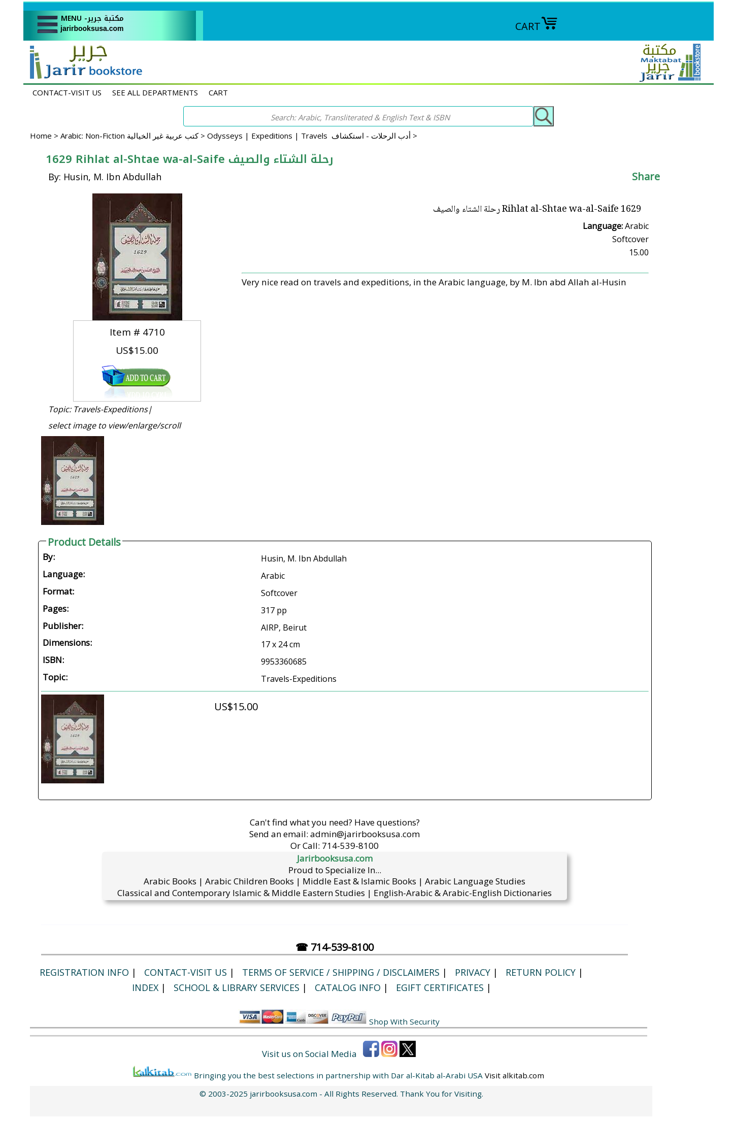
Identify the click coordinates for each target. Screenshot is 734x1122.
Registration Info (84, 972)
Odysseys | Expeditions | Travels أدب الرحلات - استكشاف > (312, 135)
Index (145, 987)
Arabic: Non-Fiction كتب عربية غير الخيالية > (133, 135)
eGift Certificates (440, 987)
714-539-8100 (350, 845)
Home (41, 135)
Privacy (472, 972)
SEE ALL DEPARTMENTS (155, 92)
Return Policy (541, 972)
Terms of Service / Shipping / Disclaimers (341, 972)
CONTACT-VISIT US (67, 92)
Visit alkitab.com (514, 1075)
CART (536, 26)
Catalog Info (348, 987)
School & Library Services (236, 987)
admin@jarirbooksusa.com (365, 834)
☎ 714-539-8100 (334, 947)
